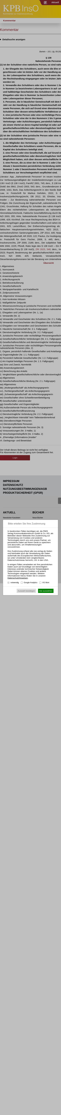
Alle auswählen (45, 591)
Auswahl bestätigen (26, 591)
